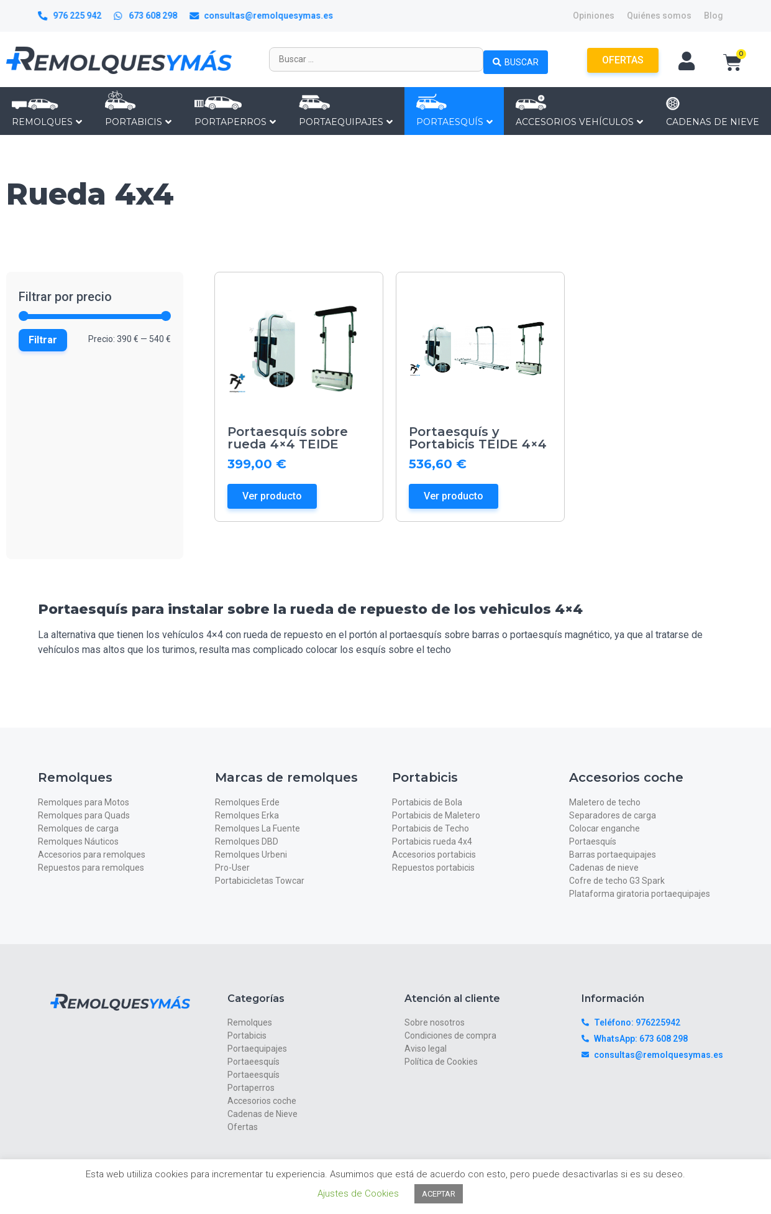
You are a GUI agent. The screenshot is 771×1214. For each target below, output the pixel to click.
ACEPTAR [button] (438, 1193)
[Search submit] (515, 59)
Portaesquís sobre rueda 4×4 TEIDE (287, 438)
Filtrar (43, 340)
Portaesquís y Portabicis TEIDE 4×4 (478, 438)
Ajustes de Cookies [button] (358, 1193)
